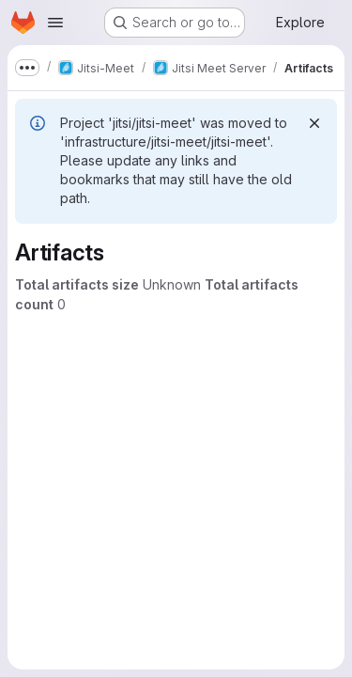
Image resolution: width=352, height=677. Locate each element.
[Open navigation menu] (55, 23)
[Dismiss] (314, 123)
